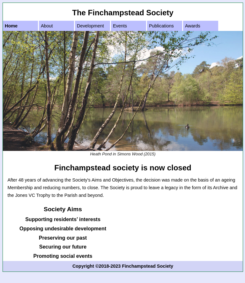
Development (90, 25)
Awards (192, 25)
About (47, 25)
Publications (161, 25)
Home (11, 25)
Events (120, 25)
